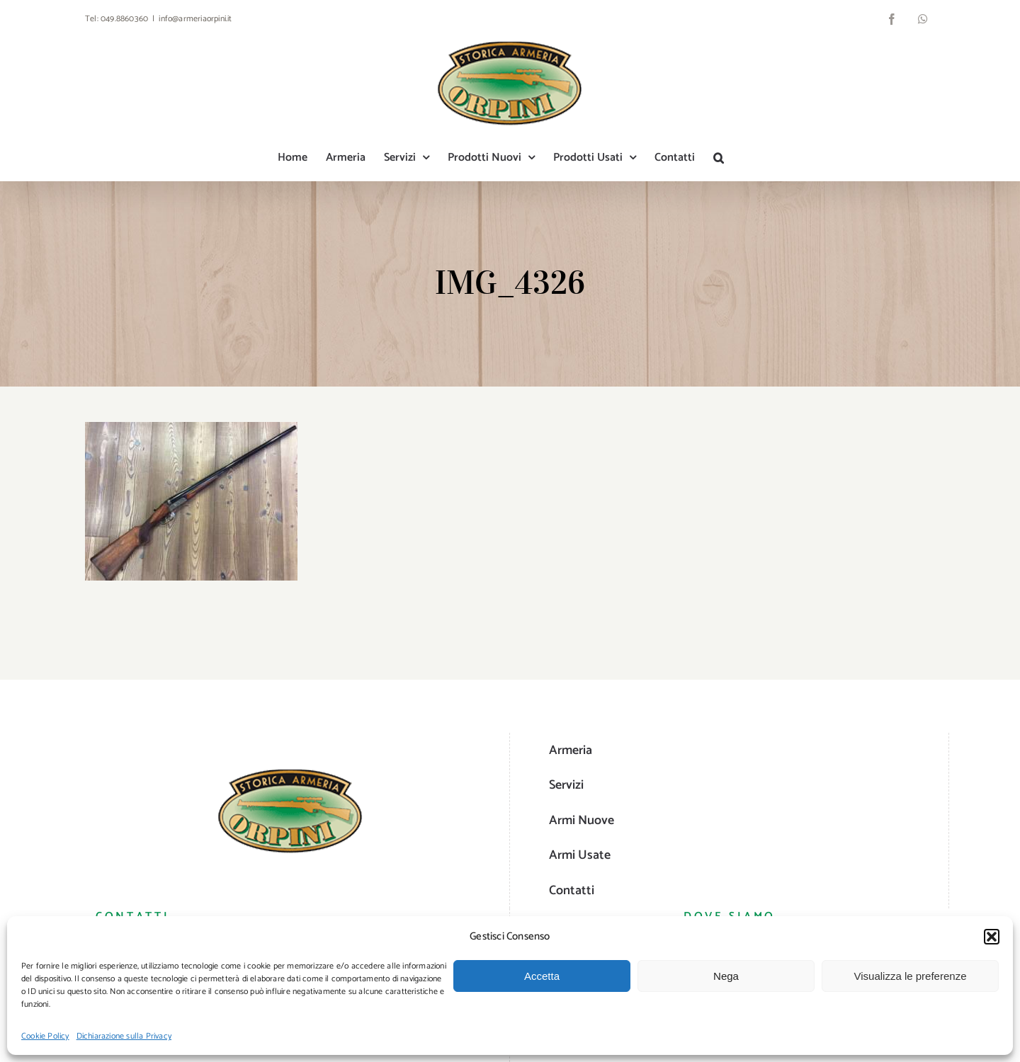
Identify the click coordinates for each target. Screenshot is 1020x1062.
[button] (992, 937)
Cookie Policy (45, 1036)
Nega (726, 976)
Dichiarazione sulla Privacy (123, 1036)
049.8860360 (124, 18)
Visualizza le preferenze (910, 976)
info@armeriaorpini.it (195, 18)
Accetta (542, 976)
